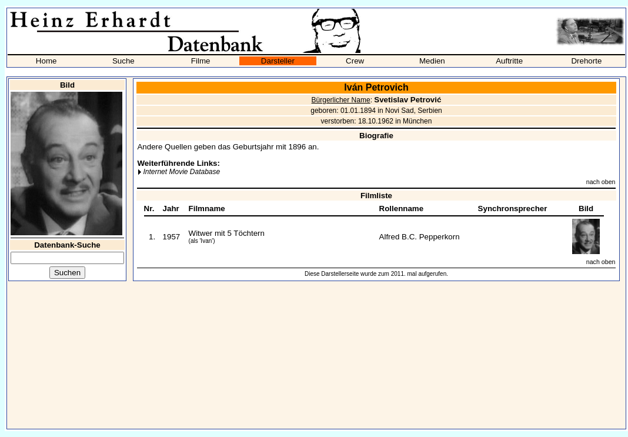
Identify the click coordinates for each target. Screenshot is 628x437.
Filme (201, 60)
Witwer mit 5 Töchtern (227, 233)
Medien (432, 60)
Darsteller (278, 60)
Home (46, 60)
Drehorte (586, 60)
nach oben (601, 181)
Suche (123, 60)
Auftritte (509, 60)
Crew (355, 60)
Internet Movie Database (181, 172)
